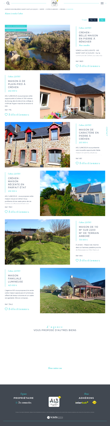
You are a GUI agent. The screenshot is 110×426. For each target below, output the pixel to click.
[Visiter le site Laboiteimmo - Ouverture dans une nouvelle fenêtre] (55, 420)
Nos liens (78, 412)
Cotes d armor (52, 9)
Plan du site (58, 412)
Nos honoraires (50, 412)
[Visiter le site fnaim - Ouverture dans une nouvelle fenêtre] (94, 402)
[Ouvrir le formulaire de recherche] (8, 3)
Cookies (92, 412)
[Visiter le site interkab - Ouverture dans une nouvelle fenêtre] (82, 402)
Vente (42, 9)
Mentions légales (66, 412)
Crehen (62, 9)
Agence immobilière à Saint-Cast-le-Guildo (21, 9)
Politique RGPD (85, 412)
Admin (74, 412)
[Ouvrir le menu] (102, 3)
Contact (107, 131)
